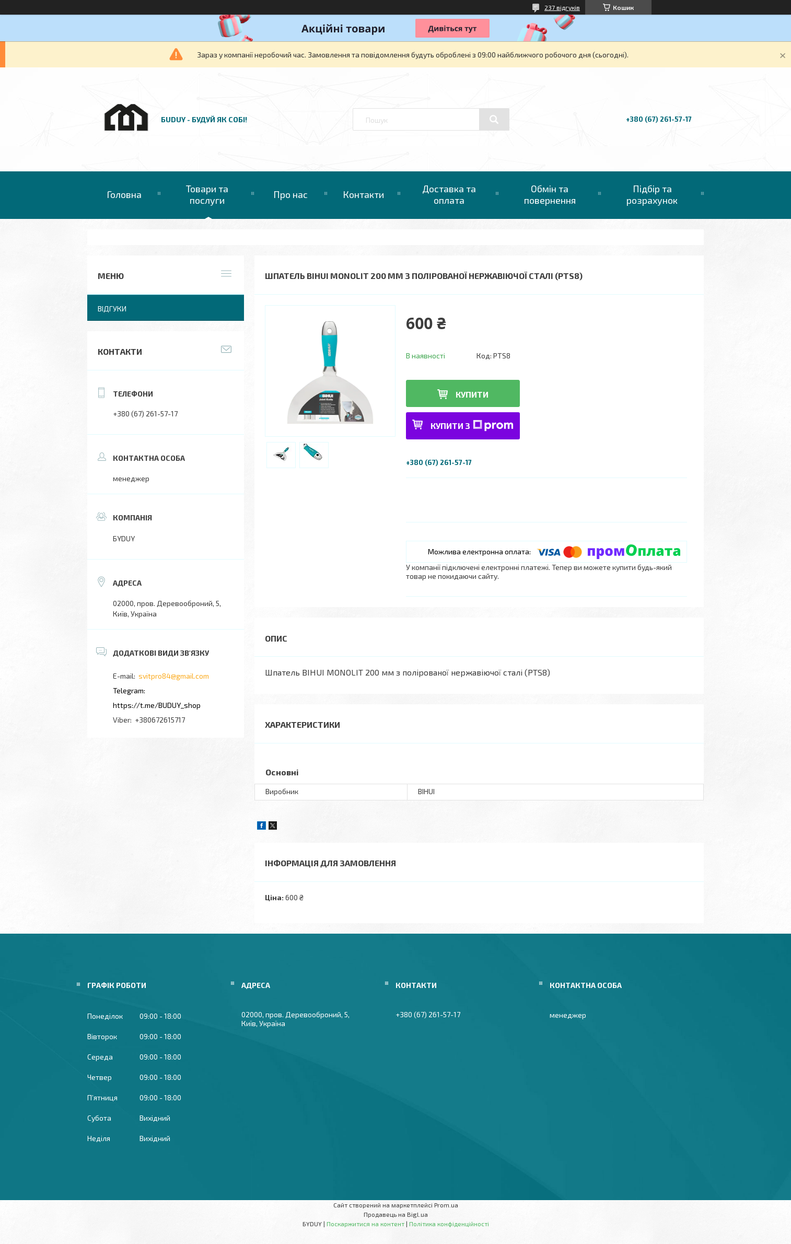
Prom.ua (446, 1204)
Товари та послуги (207, 194)
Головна (124, 194)
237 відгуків (562, 7)
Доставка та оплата (449, 194)
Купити (472, 394)
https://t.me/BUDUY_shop (157, 705)
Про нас (290, 194)
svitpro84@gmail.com (173, 675)
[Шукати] (494, 120)
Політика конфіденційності (449, 1223)
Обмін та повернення (550, 194)
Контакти (363, 194)
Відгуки (112, 308)
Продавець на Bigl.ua (396, 1214)
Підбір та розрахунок (652, 194)
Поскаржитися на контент (365, 1223)
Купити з (472, 425)
